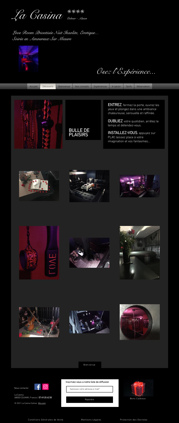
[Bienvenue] (90, 365)
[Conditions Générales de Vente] (46, 420)
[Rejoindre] (89, 399)
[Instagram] (45, 387)
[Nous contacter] (21, 388)
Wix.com (42, 403)
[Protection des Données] (134, 420)
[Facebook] (37, 387)
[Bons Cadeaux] (138, 398)
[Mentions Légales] (91, 420)
